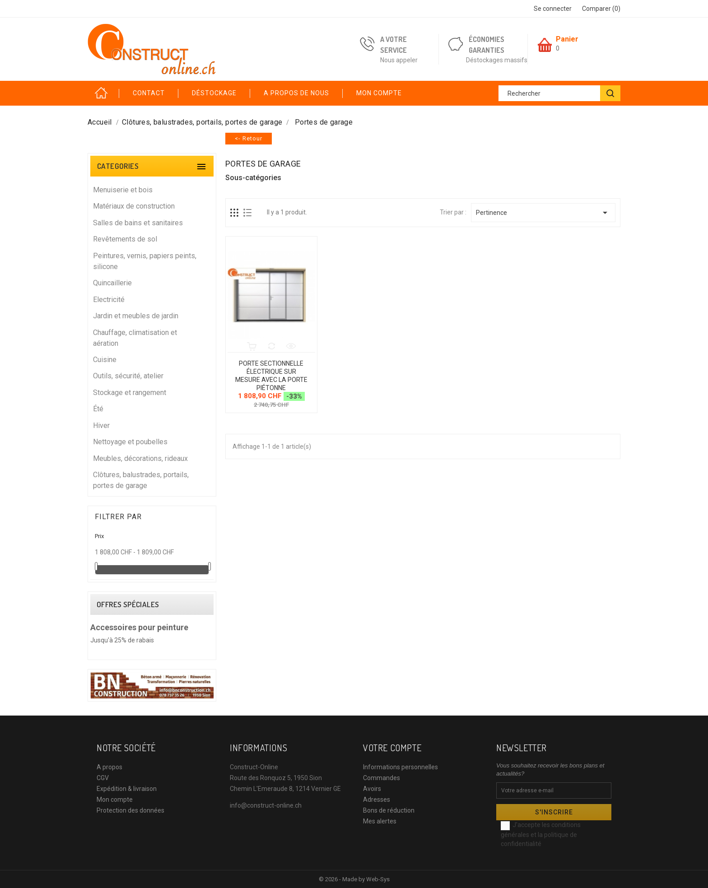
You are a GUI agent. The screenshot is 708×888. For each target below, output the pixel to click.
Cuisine (152, 359)
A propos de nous (296, 93)
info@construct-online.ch (266, 805)
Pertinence (543, 212)
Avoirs (372, 788)
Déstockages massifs (496, 60)
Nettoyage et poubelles (152, 441)
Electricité (152, 299)
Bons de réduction (389, 810)
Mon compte (379, 93)
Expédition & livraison (127, 788)
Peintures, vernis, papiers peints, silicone (152, 261)
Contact (149, 93)
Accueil (103, 93)
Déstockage (214, 93)
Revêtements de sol (152, 238)
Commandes (381, 777)
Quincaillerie (152, 282)
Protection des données (130, 810)
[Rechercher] (559, 93)
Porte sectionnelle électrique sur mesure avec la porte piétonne (271, 375)
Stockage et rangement (152, 392)
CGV (103, 777)
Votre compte (392, 748)
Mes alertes (379, 821)
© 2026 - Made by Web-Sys (354, 879)
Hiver (152, 425)
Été (152, 408)
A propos (109, 767)
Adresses (376, 799)
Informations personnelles (400, 767)
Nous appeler (399, 60)
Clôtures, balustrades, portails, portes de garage (152, 480)
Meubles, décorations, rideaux (152, 458)
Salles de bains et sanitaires (152, 222)
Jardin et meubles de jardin (152, 315)
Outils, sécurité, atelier (152, 375)
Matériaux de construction (152, 205)
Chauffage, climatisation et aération (152, 337)
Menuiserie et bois (152, 189)
